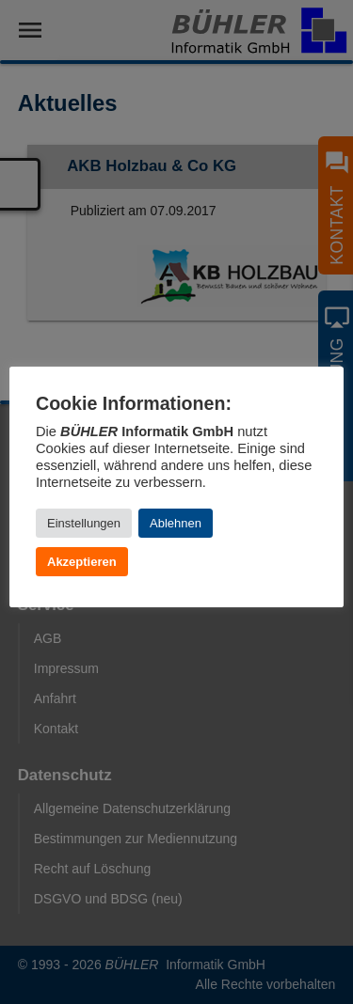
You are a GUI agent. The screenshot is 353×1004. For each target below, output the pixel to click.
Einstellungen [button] (83, 523)
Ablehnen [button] (175, 523)
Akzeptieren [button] (82, 562)
